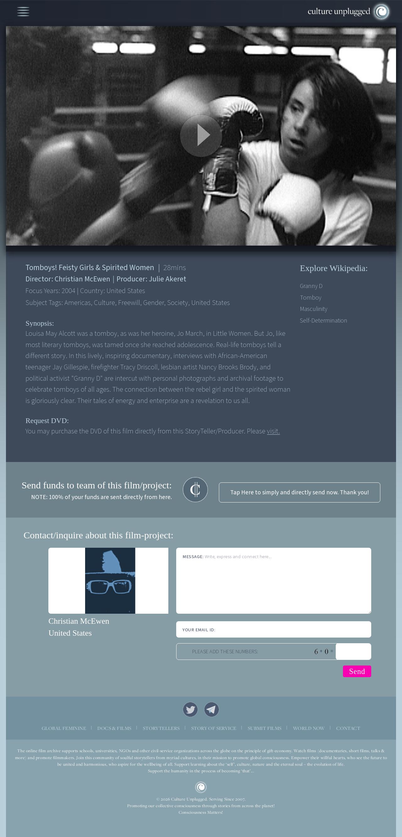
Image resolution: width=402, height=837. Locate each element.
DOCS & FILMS (114, 728)
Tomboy (310, 297)
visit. (273, 431)
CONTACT (348, 728)
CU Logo (201, 787)
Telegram (211, 709)
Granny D (311, 286)
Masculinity (313, 309)
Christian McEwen (78, 621)
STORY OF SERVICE (213, 728)
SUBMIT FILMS (265, 728)
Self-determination (323, 320)
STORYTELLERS (161, 728)
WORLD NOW (309, 728)
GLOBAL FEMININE (64, 728)
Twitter (190, 709)
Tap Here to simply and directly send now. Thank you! (299, 492)
